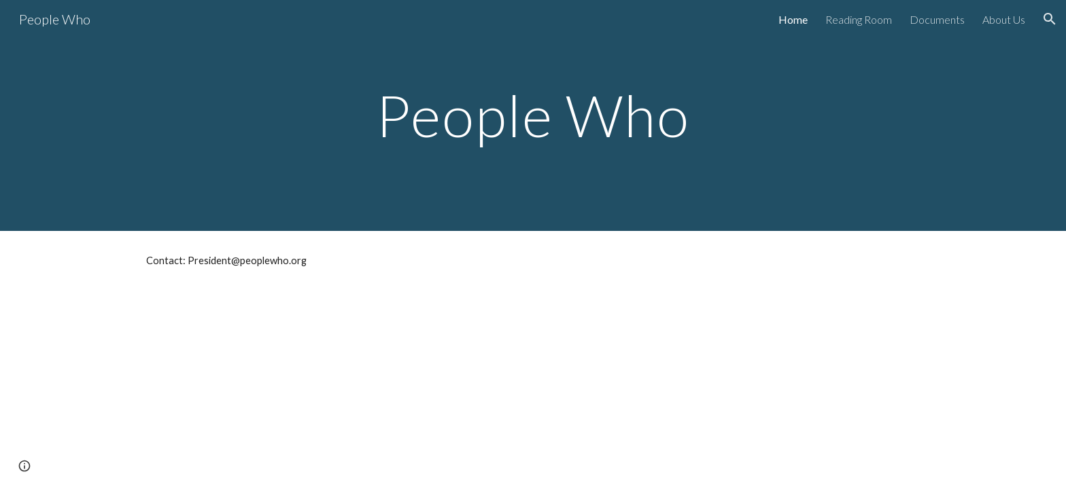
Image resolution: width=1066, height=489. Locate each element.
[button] (1049, 19)
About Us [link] (1003, 19)
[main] (533, 115)
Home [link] (793, 19)
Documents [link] (937, 19)
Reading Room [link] (858, 19)
